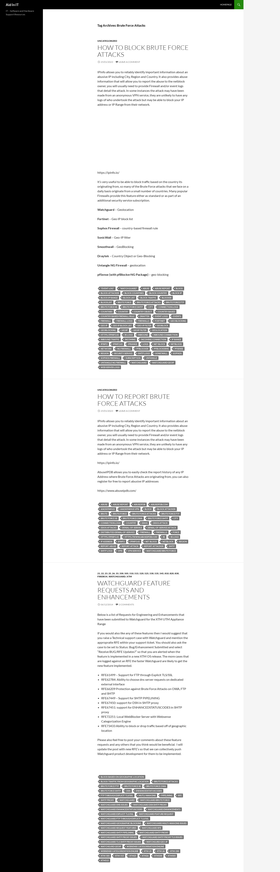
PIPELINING (167, 795)
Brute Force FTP (175, 302)
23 (106, 573)
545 (162, 573)
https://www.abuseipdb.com (140, 537)
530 (152, 573)
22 (102, 573)
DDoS (145, 523)
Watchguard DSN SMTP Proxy (150, 804)
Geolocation (159, 330)
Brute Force (124, 302)
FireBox (102, 576)
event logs (161, 316)
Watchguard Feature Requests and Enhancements (134, 590)
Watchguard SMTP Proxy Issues (119, 837)
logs (145, 344)
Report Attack (130, 546)
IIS (164, 537)
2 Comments (126, 604)
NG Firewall (124, 348)
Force (176, 532)
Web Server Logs (110, 367)
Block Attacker (110, 293)
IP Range (176, 339)
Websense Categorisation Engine (145, 846)
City (150, 307)
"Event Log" (107, 288)
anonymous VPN (129, 509)
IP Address (106, 541)
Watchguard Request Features (118, 828)
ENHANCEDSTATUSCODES (149, 790)
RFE (180, 795)
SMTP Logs (144, 353)
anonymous (108, 509)
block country (158, 293)
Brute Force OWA (132, 518)
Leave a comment (129, 61)
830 (177, 573)
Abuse (146, 288)
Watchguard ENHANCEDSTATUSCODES (121, 809)
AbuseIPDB (139, 504)
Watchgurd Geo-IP (157, 842)
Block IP (177, 293)
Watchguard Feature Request (156, 814)
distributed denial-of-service (118, 532)
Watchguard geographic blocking (121, 823)
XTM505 (172, 855)
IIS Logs (128, 334)
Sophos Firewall (110, 358)
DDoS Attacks (109, 527)
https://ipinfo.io (110, 334)
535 (157, 573)
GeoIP (124, 330)
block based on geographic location (122, 777)
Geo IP (104, 325)
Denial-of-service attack (161, 527)
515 (136, 573)
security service (123, 353)
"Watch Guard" (128, 288)
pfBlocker (142, 348)
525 (147, 573)
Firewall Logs (124, 321)
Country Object (143, 311)
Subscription (132, 358)
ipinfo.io (118, 344)
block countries (134, 293)
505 (126, 573)
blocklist (106, 302)
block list (129, 297)
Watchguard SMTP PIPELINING (117, 832)
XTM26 (145, 855)
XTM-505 (105, 855)
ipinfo (104, 344)
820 (172, 573)
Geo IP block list (122, 325)
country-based (166, 311)
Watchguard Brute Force (161, 551)
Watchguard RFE (151, 828)
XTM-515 (119, 855)
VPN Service (134, 551)
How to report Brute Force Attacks (133, 399)
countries (106, 311)
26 (113, 573)
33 (117, 573)
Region (105, 353)
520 (142, 573)
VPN (120, 551)
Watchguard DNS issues (114, 804)
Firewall (106, 321)
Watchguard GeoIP (163, 362)
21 (98, 573)
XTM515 (105, 860)
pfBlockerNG (161, 348)
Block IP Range (109, 297)
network (106, 348)
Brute (104, 513)
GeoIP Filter (139, 330)
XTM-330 (174, 851)
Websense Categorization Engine (119, 851)
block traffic (148, 297)
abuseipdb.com (159, 504)
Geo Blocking (178, 321)
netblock (176, 344)
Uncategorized (107, 40)
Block (179, 288)
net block (159, 344)
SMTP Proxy (107, 800)
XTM (129, 576)
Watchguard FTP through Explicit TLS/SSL (125, 818)
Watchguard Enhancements (164, 809)
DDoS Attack (160, 523)
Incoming (130, 339)
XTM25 (132, 855)
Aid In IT (12, 5)
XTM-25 (147, 851)
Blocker (166, 297)
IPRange (132, 344)
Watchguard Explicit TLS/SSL (117, 814)
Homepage (226, 4)
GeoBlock (162, 325)
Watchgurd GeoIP (111, 846)
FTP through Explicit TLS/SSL (117, 795)
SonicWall (161, 353)
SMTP (172, 546)
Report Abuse (108, 546)
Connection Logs (168, 307)
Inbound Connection (165, 334)
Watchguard (139, 362)
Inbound (143, 334)
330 (121, 573)
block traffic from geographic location (125, 781)
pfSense (178, 348)
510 (131, 573)
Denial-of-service (132, 527)
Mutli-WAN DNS (147, 795)
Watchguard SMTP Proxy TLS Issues (162, 837)
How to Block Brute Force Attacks (143, 50)
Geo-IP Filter (144, 325)
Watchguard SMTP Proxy (153, 832)
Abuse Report (162, 288)
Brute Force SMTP (133, 307)
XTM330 (158, 855)
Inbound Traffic (110, 339)
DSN (128, 790)
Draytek (145, 316)
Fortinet (160, 321)
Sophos (177, 353)
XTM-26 (161, 851)
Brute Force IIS (109, 307)
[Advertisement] (143, 138)
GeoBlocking (108, 330)
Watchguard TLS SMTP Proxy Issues (121, 842)
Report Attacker (153, 546)
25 (109, 573)
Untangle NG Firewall (113, 362)
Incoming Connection (153, 339)
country (123, 311)
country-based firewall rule (117, 316)
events (177, 316)
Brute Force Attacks (149, 302)
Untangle (151, 358)
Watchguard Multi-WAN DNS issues (166, 823)
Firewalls (143, 321)
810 (167, 573)
